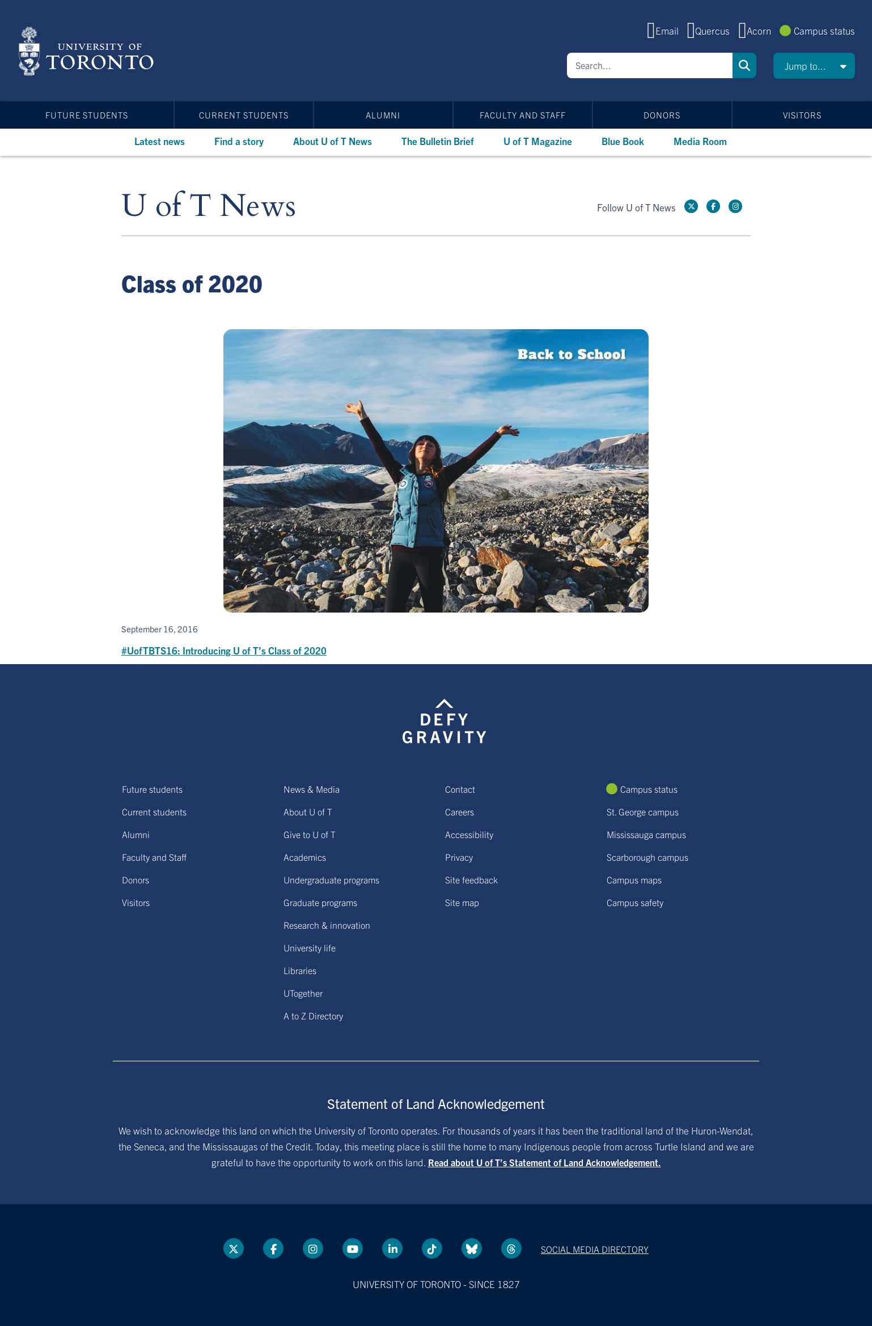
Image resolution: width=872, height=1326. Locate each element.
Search (744, 65)
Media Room (700, 141)
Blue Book (623, 141)
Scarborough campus (647, 856)
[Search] (650, 65)
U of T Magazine (537, 141)
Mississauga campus (646, 834)
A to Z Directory (313, 1015)
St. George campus (643, 811)
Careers (459, 811)
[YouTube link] (352, 1248)
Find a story (239, 141)
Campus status (824, 30)
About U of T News (332, 141)
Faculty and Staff (523, 114)
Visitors (802, 114)
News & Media (311, 788)
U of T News (208, 206)
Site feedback (471, 879)
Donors (662, 114)
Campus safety (635, 902)
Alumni (383, 114)
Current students (244, 114)
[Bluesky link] (472, 1248)
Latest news (159, 141)
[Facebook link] (713, 206)
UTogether (303, 992)
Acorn (759, 30)
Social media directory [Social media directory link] (595, 1249)
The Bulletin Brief (437, 141)
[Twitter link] (691, 206)
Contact (460, 788)
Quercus (712, 30)
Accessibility (469, 834)
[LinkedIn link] (392, 1248)
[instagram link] (735, 206)
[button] (814, 66)
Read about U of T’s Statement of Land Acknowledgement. (544, 1162)
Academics (304, 856)
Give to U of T (309, 834)
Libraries (299, 970)
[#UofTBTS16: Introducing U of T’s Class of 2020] (436, 493)
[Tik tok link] (432, 1248)
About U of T (307, 811)
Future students (86, 114)
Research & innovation (326, 924)
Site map (462, 902)
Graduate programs (320, 902)
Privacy (459, 856)
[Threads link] (511, 1248)
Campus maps (634, 879)
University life (309, 947)
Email (667, 30)
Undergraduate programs (331, 879)
